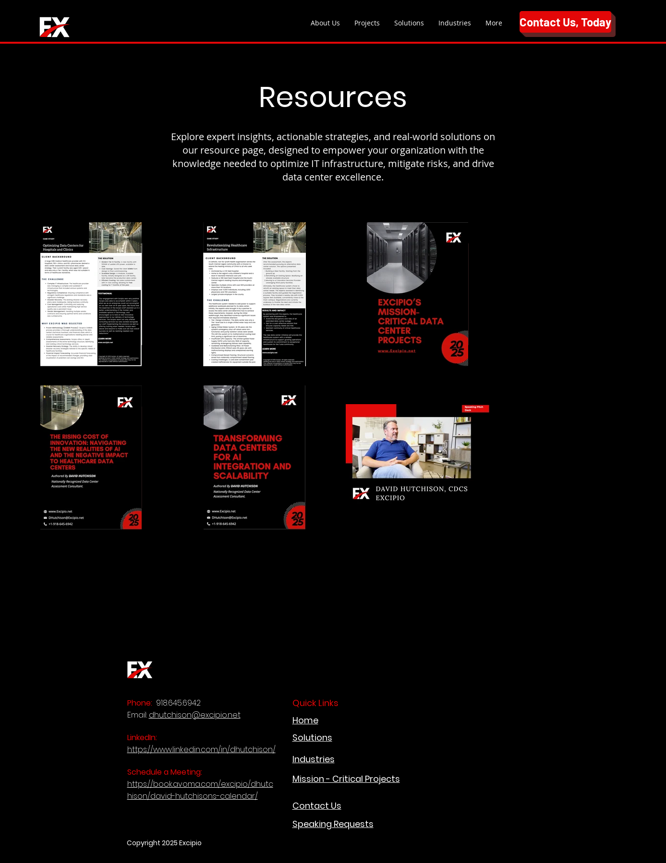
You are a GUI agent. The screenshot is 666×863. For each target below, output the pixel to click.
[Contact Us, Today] (565, 22)
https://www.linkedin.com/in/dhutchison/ (201, 749)
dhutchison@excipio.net (195, 714)
